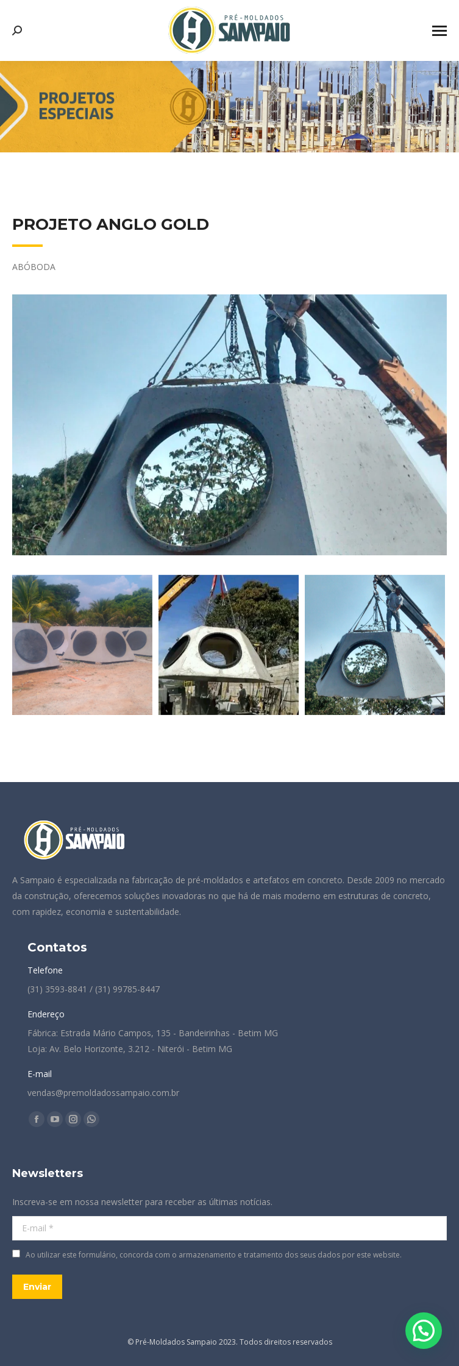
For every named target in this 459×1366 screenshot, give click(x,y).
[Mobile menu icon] (439, 31)
